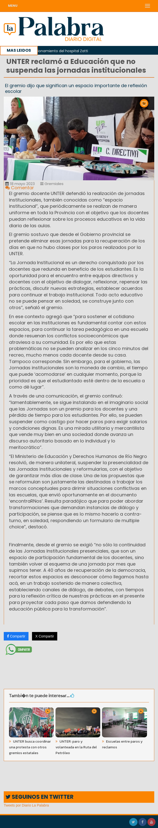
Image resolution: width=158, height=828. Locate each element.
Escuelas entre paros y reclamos (122, 744)
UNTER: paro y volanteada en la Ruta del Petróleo (76, 747)
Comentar (19, 188)
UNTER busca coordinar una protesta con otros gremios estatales (30, 747)
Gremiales (52, 183)
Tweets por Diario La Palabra (26, 805)
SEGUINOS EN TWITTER (40, 797)
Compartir (16, 636)
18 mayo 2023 (20, 183)
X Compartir (44, 636)
